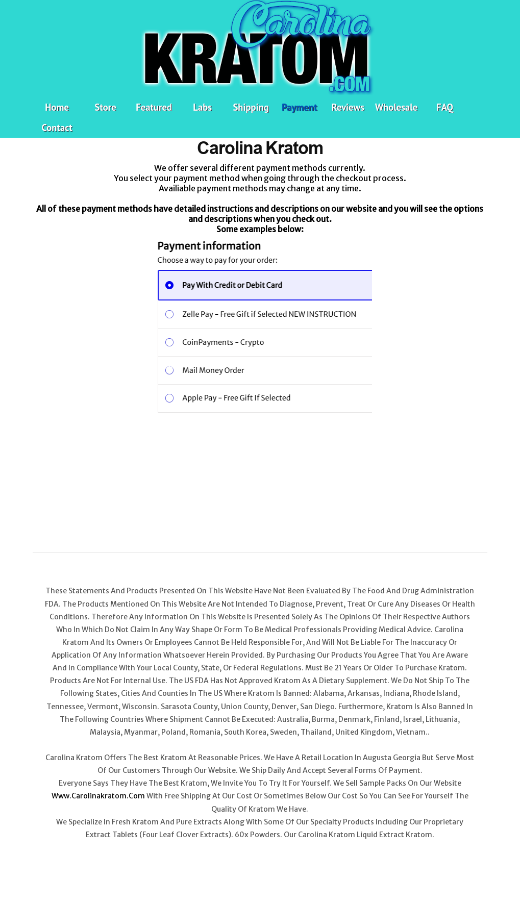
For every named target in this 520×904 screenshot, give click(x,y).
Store (105, 107)
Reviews (348, 107)
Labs (202, 107)
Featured (154, 107)
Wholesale (396, 107)
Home (57, 107)
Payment (299, 107)
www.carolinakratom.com (98, 795)
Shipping (250, 107)
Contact (57, 127)
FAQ (444, 107)
